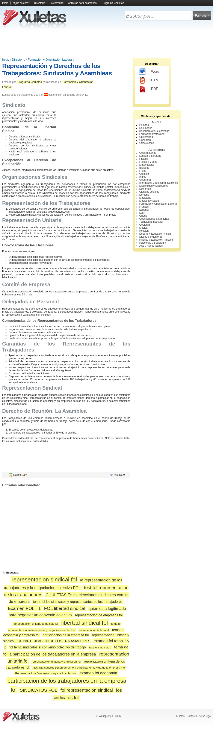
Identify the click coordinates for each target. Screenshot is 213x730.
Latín (142, 212)
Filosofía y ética (148, 161)
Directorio (39, 2)
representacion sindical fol (44, 579)
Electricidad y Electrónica (153, 185)
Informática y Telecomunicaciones (158, 182)
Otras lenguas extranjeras (154, 218)
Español (144, 209)
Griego (143, 215)
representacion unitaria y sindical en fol (56, 661)
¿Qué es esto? (21, 2)
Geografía (145, 179)
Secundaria (146, 128)
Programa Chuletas (113, 2)
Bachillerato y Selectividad (154, 131)
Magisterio (145, 197)
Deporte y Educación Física (155, 233)
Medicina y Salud (149, 200)
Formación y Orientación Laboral (50, 59)
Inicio (5, 2)
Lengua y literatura (150, 155)
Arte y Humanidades (151, 245)
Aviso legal (205, 716)
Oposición (145, 140)
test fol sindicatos (100, 647)
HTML (150, 80)
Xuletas (180, 716)
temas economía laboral (94, 630)
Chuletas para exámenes (82, 2)
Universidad (146, 137)
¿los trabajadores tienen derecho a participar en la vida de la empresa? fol (78, 667)
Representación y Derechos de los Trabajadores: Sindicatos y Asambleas (57, 69)
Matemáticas (146, 164)
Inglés (142, 176)
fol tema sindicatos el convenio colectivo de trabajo (47, 647)
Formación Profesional (152, 134)
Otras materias (147, 152)
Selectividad (56, 2)
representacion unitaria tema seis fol (35, 623)
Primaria (144, 125)
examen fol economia (98, 673)
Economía (145, 188)
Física (142, 170)
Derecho (144, 194)
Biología (144, 167)
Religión (144, 230)
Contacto (192, 716)
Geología (144, 224)
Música (143, 227)
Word (149, 72)
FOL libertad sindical (64, 608)
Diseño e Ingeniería (150, 236)
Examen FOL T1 (24, 608)
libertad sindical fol (84, 623)
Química (144, 173)
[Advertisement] (107, 43)
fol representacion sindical (86, 690)
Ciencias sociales (149, 191)
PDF (148, 89)
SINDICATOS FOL (38, 690)
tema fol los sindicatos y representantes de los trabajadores (77, 601)
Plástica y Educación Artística (156, 239)
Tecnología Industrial (151, 221)
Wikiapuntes (106, 716)
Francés (144, 206)
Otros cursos (146, 143)
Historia (143, 158)
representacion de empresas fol (99, 615)
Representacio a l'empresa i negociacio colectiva (45, 673)
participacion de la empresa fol (66, 635)
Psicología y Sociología (152, 242)
